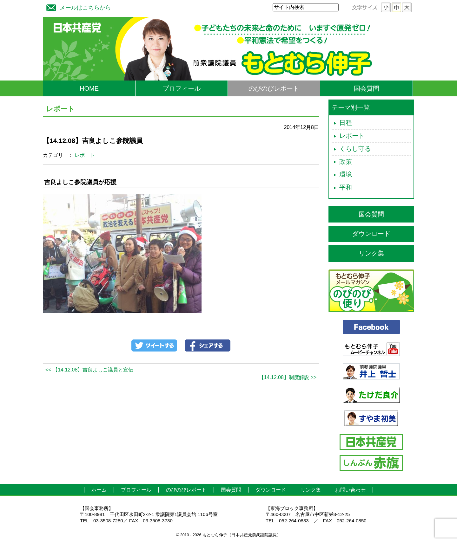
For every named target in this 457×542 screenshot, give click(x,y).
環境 (345, 174)
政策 (345, 161)
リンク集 (371, 253)
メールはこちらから (77, 7)
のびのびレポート (273, 88)
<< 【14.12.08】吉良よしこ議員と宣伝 (89, 369)
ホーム (99, 490)
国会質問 (366, 88)
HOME (89, 88)
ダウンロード (371, 233)
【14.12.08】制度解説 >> (287, 377)
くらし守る (355, 148)
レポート (85, 155)
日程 (345, 122)
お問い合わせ (350, 490)
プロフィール (181, 88)
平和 (345, 187)
